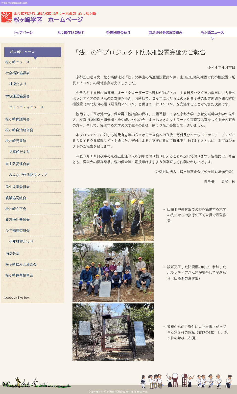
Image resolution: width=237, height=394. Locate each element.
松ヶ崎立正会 (15, 209)
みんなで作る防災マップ (28, 175)
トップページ (23, 33)
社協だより (17, 84)
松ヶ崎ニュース (212, 33)
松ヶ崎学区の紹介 (71, 33)
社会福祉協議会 (17, 73)
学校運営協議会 (17, 96)
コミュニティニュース (26, 107)
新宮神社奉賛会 (17, 220)
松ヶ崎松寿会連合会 (21, 264)
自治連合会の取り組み (165, 33)
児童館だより (19, 152)
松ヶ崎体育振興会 (19, 275)
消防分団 (12, 253)
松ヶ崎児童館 (15, 141)
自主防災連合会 (17, 164)
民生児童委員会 (17, 187)
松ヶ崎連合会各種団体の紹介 (118, 33)
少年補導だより (21, 241)
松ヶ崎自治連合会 (19, 130)
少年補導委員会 (17, 230)
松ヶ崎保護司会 (17, 119)
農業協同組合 (15, 198)
